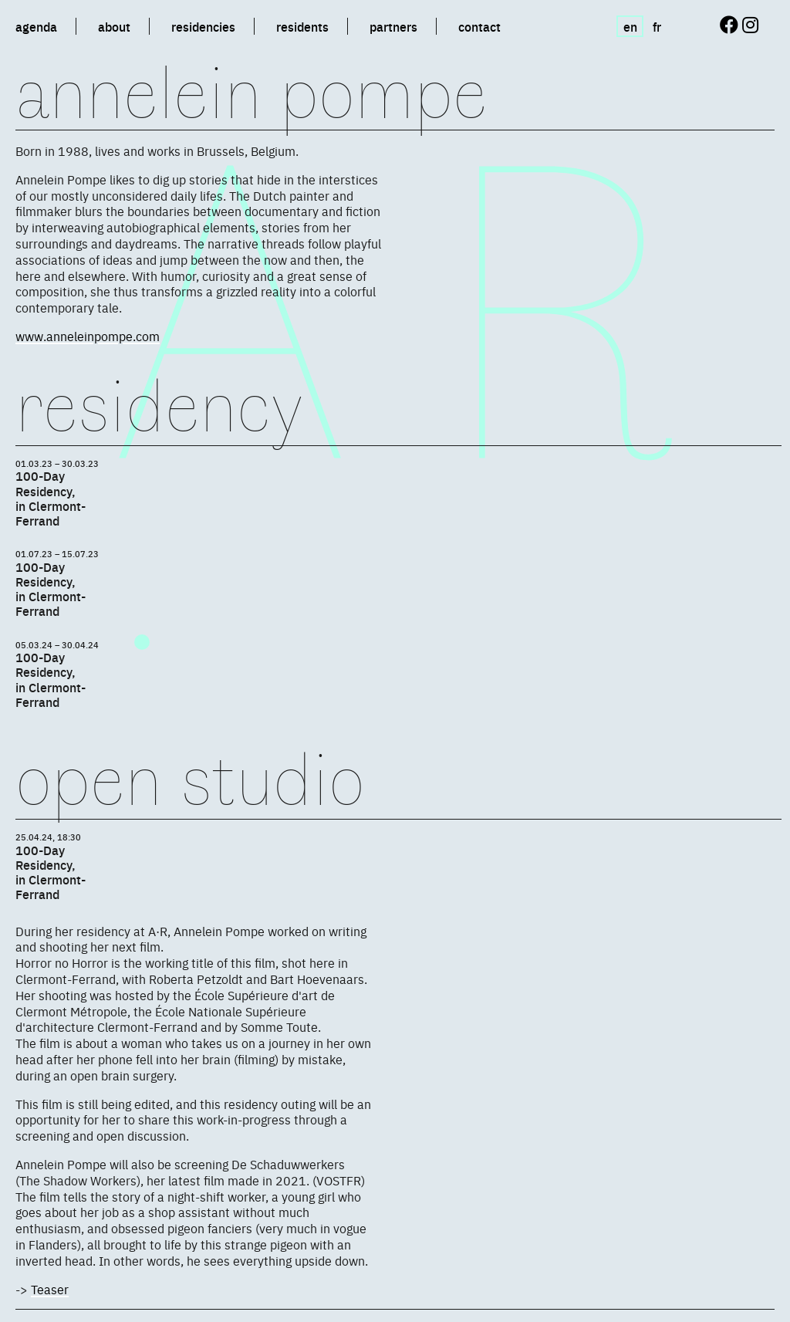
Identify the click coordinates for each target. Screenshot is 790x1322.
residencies (203, 26)
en (630, 26)
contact (479, 26)
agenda (36, 26)
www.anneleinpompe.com (87, 335)
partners (393, 26)
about (114, 26)
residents (302, 26)
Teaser (50, 1288)
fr (657, 26)
